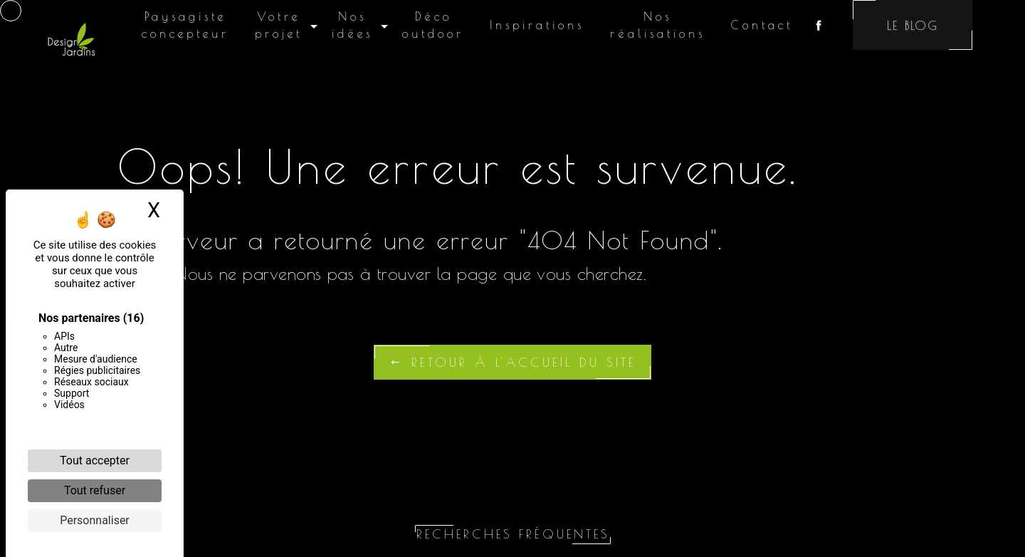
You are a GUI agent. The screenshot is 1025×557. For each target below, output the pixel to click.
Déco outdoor (433, 25)
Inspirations (537, 25)
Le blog (912, 25)
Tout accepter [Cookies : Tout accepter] (95, 460)
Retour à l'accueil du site (512, 362)
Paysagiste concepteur (185, 25)
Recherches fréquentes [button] (512, 533)
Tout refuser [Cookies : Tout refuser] (94, 490)
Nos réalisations (657, 25)
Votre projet (279, 25)
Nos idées (352, 25)
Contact (762, 25)
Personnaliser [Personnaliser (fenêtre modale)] (95, 520)
